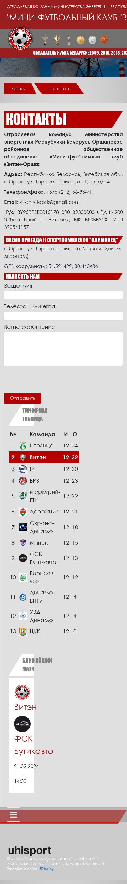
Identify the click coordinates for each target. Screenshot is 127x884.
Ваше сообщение (29, 326)
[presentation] (46, 379)
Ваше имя (18, 285)
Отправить (22, 398)
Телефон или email (30, 306)
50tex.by (46, 869)
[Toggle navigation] (13, 814)
